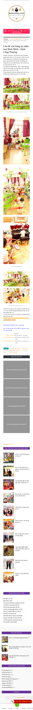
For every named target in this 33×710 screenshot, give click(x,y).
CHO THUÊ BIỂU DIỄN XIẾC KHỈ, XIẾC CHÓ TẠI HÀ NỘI (22, 548)
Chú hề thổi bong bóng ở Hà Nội (11, 607)
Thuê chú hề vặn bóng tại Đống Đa (21, 561)
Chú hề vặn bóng (15, 348)
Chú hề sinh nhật (16, 39)
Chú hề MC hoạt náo (14, 350)
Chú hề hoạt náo (6, 672)
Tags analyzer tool (8, 444)
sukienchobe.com (8, 337)
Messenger (24, 706)
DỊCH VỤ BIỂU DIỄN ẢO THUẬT (12, 611)
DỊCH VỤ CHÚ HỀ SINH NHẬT (21, 574)
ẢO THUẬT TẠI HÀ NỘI (9, 622)
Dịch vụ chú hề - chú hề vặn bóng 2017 (22, 521)
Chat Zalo (10, 706)
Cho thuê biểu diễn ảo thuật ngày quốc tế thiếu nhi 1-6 (22, 481)
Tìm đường (4, 706)
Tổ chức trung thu (6, 685)
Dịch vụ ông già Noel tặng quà (9, 679)
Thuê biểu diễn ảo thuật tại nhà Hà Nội (12, 615)
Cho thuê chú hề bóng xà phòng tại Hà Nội (13, 603)
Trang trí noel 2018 (6, 681)
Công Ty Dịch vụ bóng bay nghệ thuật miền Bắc (15, 318)
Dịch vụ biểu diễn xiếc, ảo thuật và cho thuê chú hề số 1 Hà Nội (22, 469)
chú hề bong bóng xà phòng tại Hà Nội (12, 620)
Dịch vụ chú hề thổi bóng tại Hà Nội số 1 (22, 455)
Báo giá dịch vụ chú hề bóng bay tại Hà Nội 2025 (22, 494)
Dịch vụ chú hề (20, 697)
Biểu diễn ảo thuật (7, 600)
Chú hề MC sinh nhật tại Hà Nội (11, 605)
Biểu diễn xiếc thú (7, 598)
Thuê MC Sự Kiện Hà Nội (9, 613)
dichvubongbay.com (8, 341)
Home (6, 39)
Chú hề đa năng (5, 676)
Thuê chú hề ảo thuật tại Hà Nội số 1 (22, 508)
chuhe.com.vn (9, 335)
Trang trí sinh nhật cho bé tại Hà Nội (12, 618)
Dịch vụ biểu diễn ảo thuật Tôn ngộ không (21, 534)
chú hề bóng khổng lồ (7, 687)
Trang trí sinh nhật (6, 683)
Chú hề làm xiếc (13, 352)
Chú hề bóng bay (6, 670)
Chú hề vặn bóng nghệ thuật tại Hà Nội (13, 609)
